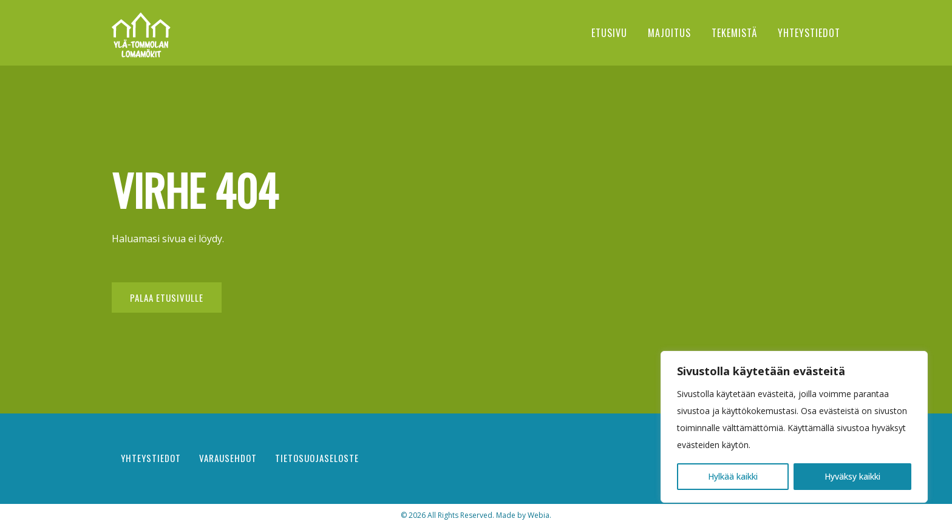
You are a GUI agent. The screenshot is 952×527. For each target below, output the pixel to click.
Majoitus (669, 32)
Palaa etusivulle (166, 297)
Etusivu (609, 32)
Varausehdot (228, 458)
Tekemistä (734, 32)
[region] (794, 427)
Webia (538, 515)
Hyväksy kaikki (852, 476)
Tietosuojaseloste (317, 458)
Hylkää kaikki (733, 476)
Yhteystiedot (809, 32)
